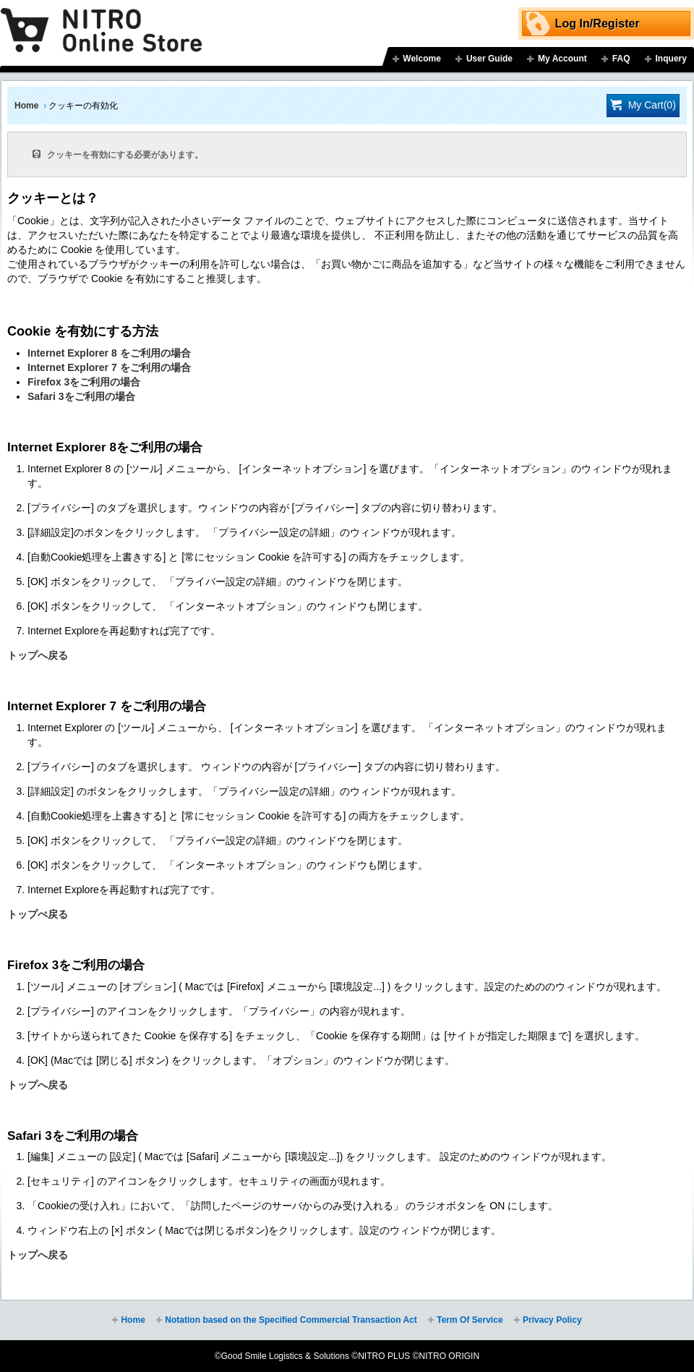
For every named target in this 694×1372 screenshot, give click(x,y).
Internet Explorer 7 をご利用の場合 (109, 367)
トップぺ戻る (37, 914)
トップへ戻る (37, 655)
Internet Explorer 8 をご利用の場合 (109, 353)
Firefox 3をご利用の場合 (83, 382)
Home (26, 106)
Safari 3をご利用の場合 (81, 396)
